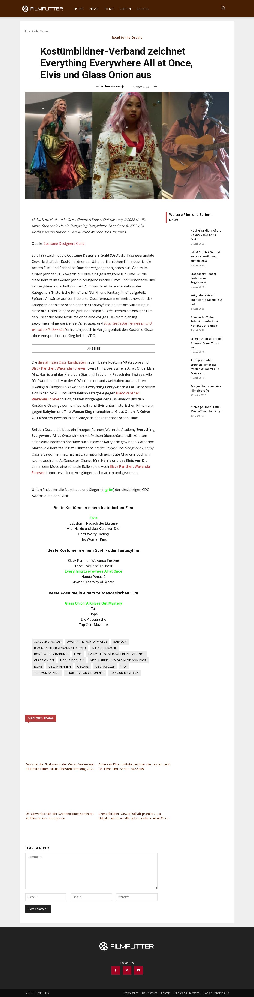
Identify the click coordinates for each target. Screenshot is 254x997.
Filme (109, 8)
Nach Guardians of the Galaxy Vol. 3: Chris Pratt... (206, 235)
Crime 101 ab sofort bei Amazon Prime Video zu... (206, 343)
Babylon (120, 642)
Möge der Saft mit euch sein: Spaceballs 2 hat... (206, 299)
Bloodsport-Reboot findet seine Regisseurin (203, 278)
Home (78, 8)
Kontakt (165, 993)
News (93, 8)
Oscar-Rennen (59, 666)
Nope (38, 666)
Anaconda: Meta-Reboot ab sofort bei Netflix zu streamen (204, 321)
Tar (123, 666)
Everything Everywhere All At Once (116, 654)
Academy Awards (47, 642)
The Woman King (47, 673)
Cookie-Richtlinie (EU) (216, 993)
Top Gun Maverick (124, 673)
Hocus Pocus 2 (72, 660)
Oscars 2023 (105, 666)
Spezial (143, 8)
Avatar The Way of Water (87, 642)
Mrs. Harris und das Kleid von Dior (118, 660)
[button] (224, 9)
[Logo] (45, 8)
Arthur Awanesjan (113, 86)
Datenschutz (149, 993)
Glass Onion (44, 660)
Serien (125, 8)
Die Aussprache (104, 648)
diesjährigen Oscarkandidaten (62, 362)
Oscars (83, 666)
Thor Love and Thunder (85, 673)
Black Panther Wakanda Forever (60, 648)
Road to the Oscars (36, 31)
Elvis (78, 654)
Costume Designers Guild (64, 243)
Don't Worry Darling (51, 654)
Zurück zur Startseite (186, 993)
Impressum (131, 993)
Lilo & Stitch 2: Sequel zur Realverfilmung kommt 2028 (205, 256)
